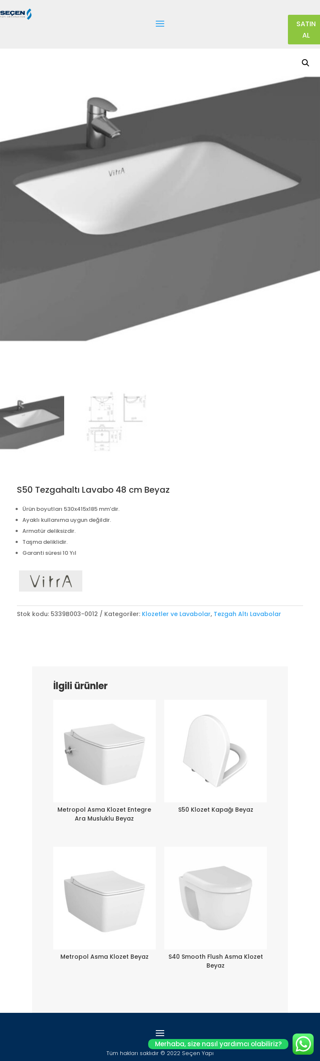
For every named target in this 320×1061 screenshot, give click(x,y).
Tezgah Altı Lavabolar (247, 614)
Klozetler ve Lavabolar (176, 614)
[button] (305, 63)
